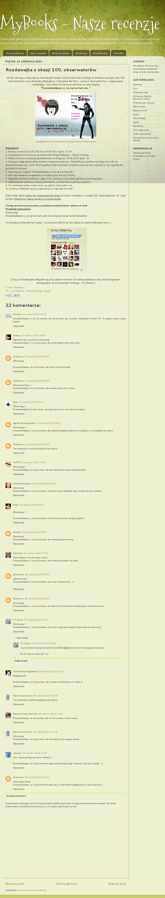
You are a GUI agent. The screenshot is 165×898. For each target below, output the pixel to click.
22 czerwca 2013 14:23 (48, 423)
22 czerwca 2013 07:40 (37, 356)
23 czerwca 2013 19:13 (32, 504)
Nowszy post (14, 883)
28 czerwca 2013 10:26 (45, 695)
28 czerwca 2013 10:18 (51, 671)
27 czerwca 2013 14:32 (36, 619)
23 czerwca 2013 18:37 (44, 483)
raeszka (17, 753)
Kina (15, 402)
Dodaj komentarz (16, 795)
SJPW (16, 462)
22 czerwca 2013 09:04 (37, 380)
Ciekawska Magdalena (25, 671)
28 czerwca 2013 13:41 (50, 713)
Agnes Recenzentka (24, 423)
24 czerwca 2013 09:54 (34, 532)
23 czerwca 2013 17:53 (33, 462)
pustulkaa (18, 574)
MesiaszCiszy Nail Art (25, 713)
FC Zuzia (18, 619)
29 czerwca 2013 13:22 (37, 777)
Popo (16, 504)
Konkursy (81, 53)
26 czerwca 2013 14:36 (37, 574)
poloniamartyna (22, 483)
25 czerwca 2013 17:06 (36, 553)
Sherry (16, 335)
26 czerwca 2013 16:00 (37, 598)
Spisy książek (38, 53)
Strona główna (15, 53)
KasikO (17, 532)
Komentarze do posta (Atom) (32, 890)
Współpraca (100, 53)
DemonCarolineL (22, 695)
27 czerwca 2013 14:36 (43, 643)
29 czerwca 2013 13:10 (34, 753)
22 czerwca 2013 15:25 (37, 444)
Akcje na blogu (61, 53)
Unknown (18, 356)
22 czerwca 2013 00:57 (33, 335)
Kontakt (118, 53)
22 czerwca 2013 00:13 (34, 314)
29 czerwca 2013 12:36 (45, 731)
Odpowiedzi (22, 637)
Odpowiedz (18, 326)
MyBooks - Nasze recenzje (80, 23)
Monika (17, 314)
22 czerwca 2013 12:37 (31, 402)
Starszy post (117, 883)
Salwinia (18, 553)
